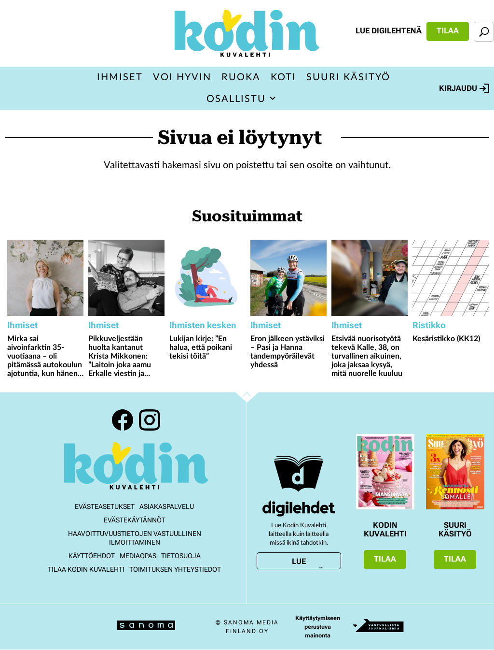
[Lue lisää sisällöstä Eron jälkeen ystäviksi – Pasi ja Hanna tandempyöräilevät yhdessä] (288, 278)
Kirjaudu (464, 88)
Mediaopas (138, 556)
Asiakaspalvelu (166, 506)
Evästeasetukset (105, 506)
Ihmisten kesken (202, 325)
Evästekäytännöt (134, 520)
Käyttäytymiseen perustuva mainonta (317, 627)
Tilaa (448, 30)
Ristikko (429, 325)
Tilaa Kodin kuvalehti (86, 569)
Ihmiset (120, 77)
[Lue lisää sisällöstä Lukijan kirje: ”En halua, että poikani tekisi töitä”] (207, 278)
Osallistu (236, 99)
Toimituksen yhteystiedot (175, 569)
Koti (283, 77)
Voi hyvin (182, 77)
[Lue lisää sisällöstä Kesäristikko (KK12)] (450, 278)
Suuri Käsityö (348, 77)
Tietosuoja (181, 556)
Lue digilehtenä (389, 30)
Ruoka (241, 77)
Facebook (122, 420)
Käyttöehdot (92, 556)
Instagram (149, 420)
